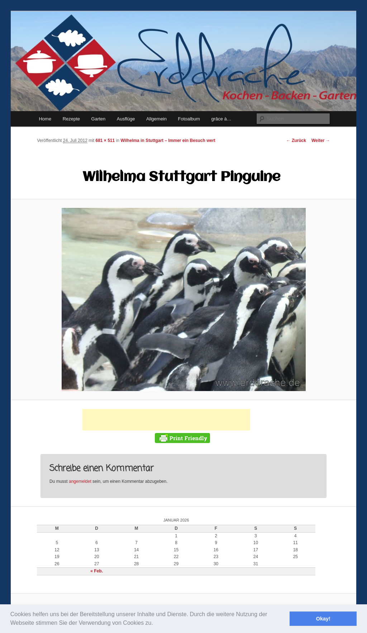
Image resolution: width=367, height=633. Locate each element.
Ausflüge (126, 119)
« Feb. (96, 570)
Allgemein (156, 119)
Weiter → (320, 140)
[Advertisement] (166, 419)
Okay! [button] (323, 619)
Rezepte (71, 119)
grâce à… (221, 119)
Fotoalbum (189, 119)
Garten (98, 119)
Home (45, 119)
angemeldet (80, 481)
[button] (155, 624)
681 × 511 (105, 140)
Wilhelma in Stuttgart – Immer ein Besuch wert (167, 140)
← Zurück (296, 140)
